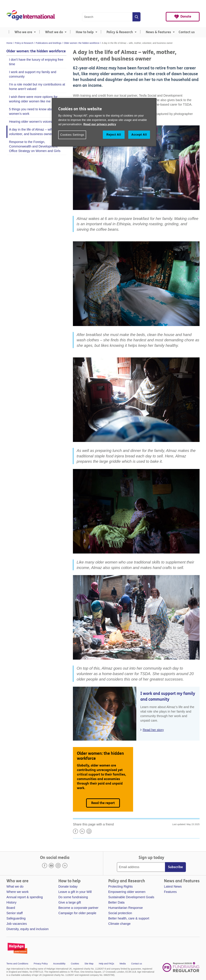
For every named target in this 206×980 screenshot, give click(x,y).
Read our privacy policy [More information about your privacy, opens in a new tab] (99, 124)
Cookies (75, 963)
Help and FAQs (106, 963)
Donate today (68, 886)
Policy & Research (120, 32)
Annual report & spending (24, 897)
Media (123, 963)
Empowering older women (126, 892)
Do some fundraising (73, 897)
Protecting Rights (120, 886)
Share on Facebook (75, 831)
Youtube (51, 865)
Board (10, 907)
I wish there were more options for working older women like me (33, 99)
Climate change (119, 923)
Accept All (139, 134)
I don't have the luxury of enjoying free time (36, 62)
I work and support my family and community (32, 74)
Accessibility (59, 963)
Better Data (116, 902)
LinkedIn (82, 831)
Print (89, 831)
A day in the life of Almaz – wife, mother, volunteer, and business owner (37, 132)
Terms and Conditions (17, 963)
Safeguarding (16, 918)
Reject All (113, 134)
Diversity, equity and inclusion (27, 929)
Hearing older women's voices (30, 121)
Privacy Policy (41, 963)
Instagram (58, 865)
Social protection (120, 913)
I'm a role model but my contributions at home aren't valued (37, 87)
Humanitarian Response (125, 907)
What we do (54, 32)
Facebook (44, 865)
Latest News (173, 886)
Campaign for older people (77, 913)
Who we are (23, 32)
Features (170, 892)
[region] (104, 122)
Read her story (153, 730)
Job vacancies (16, 923)
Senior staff (14, 913)
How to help (85, 32)
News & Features (158, 32)
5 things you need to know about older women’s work (36, 111)
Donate (185, 16)
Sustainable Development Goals (131, 897)
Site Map (88, 963)
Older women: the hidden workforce (36, 51)
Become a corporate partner (78, 907)
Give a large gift (69, 902)
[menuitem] (21, 32)
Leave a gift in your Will (75, 892)
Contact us (187, 32)
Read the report (103, 803)
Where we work (17, 892)
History (11, 902)
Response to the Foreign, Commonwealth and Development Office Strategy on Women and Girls (34, 146)
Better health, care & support (128, 918)
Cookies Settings (72, 134)
